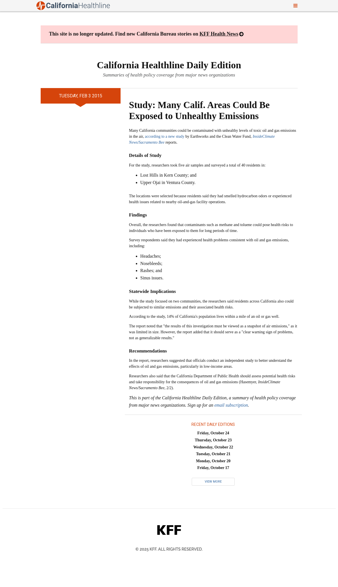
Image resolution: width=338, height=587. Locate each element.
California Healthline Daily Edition (169, 65)
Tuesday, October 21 (213, 454)
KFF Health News (218, 34)
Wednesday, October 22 (213, 447)
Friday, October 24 (213, 433)
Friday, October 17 (213, 468)
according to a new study (164, 136)
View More (213, 481)
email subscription (231, 405)
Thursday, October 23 (213, 440)
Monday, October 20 (213, 461)
